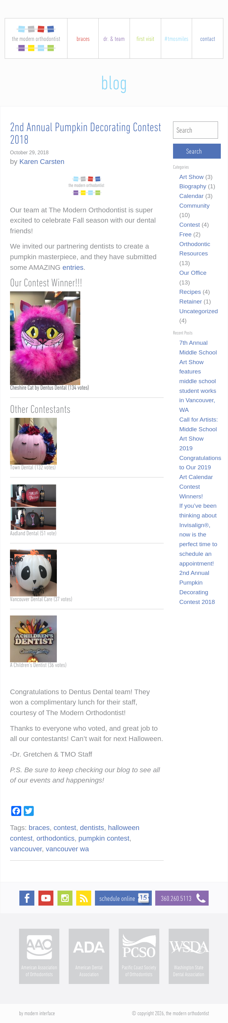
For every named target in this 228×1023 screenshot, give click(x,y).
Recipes (190, 292)
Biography (192, 186)
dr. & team (114, 38)
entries (72, 267)
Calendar (191, 196)
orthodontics (56, 838)
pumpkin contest (103, 838)
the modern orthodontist (36, 38)
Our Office (192, 272)
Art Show (191, 177)
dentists (92, 828)
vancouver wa (67, 849)
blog (114, 84)
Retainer (190, 301)
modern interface (39, 1013)
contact (207, 38)
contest (64, 828)
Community (194, 205)
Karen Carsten (41, 162)
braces (83, 38)
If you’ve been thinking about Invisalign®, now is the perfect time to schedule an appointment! (198, 534)
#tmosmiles (176, 38)
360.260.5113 (185, 898)
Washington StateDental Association (188, 970)
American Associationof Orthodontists (39, 970)
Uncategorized (198, 311)
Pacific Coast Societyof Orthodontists (139, 970)
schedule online (117, 898)
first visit (145, 38)
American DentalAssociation (89, 970)
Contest (189, 224)
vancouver (26, 849)
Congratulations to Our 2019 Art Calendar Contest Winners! (200, 477)
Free (185, 234)
